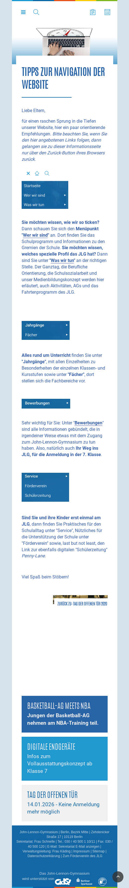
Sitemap (98, 851)
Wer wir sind (35, 235)
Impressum (81, 851)
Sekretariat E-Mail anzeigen (79, 847)
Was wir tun (62, 260)
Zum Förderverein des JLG (82, 856)
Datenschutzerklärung (43, 856)
